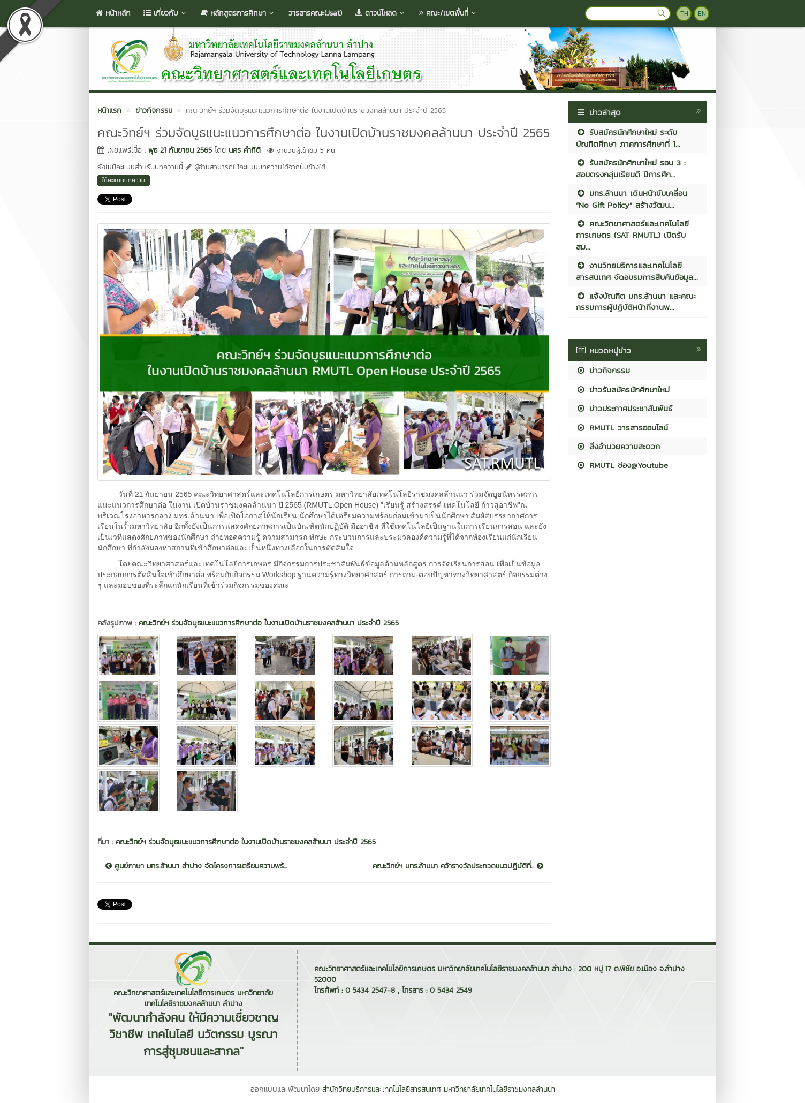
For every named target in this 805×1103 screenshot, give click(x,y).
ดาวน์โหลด (380, 13)
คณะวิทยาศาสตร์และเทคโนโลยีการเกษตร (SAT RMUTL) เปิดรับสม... (632, 235)
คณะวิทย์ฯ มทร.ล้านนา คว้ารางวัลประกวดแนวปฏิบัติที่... (458, 866)
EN (702, 13)
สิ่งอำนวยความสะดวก (618, 446)
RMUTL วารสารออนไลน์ (622, 427)
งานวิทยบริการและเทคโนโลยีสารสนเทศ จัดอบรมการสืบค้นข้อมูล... (637, 271)
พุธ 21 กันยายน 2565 (180, 150)
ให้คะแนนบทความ (123, 180)
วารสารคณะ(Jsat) (315, 13)
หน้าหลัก (113, 13)
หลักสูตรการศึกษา (238, 13)
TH (684, 13)
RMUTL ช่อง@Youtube (622, 465)
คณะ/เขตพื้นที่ (448, 13)
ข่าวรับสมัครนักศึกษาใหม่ (623, 389)
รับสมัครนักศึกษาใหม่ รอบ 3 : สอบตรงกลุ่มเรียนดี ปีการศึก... (631, 168)
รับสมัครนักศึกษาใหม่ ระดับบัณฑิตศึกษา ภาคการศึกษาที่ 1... (628, 137)
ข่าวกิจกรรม (603, 370)
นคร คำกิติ (245, 150)
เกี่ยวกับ (165, 13)
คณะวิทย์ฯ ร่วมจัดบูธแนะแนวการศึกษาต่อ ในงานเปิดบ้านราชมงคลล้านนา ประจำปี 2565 (269, 623)
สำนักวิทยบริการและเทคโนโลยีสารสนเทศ (381, 1089)
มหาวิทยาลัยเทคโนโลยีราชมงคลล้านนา (499, 1089)
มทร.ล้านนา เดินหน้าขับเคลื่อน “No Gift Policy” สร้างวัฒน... (631, 198)
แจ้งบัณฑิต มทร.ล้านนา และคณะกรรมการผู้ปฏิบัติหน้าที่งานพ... (636, 301)
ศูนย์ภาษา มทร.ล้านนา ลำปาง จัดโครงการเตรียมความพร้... (196, 866)
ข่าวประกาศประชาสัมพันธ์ (624, 408)
